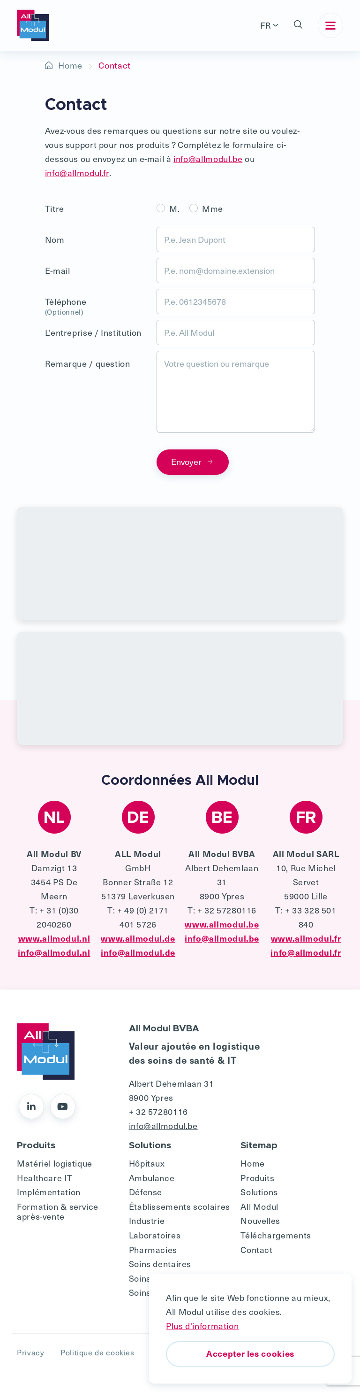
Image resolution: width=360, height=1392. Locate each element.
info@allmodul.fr (77, 172)
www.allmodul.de (138, 938)
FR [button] (265, 25)
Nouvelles (260, 1220)
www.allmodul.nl (54, 938)
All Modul (259, 1206)
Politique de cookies (97, 1352)
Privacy (30, 1352)
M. (174, 208)
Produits (257, 1177)
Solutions (259, 1191)
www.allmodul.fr (306, 938)
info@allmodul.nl (54, 952)
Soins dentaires (160, 1263)
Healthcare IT (44, 1177)
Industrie (147, 1220)
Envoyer (192, 461)
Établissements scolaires (179, 1206)
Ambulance (152, 1177)
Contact (256, 1249)
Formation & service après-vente (57, 1211)
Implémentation (49, 1191)
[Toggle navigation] (330, 25)
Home (70, 65)
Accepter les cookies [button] (250, 1353)
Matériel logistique (54, 1163)
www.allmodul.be (222, 924)
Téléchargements (275, 1235)
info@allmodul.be (207, 158)
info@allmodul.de (138, 952)
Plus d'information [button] (202, 1325)
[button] (298, 25)
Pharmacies (153, 1249)
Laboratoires (155, 1235)
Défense (145, 1191)
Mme (212, 208)
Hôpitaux (147, 1163)
